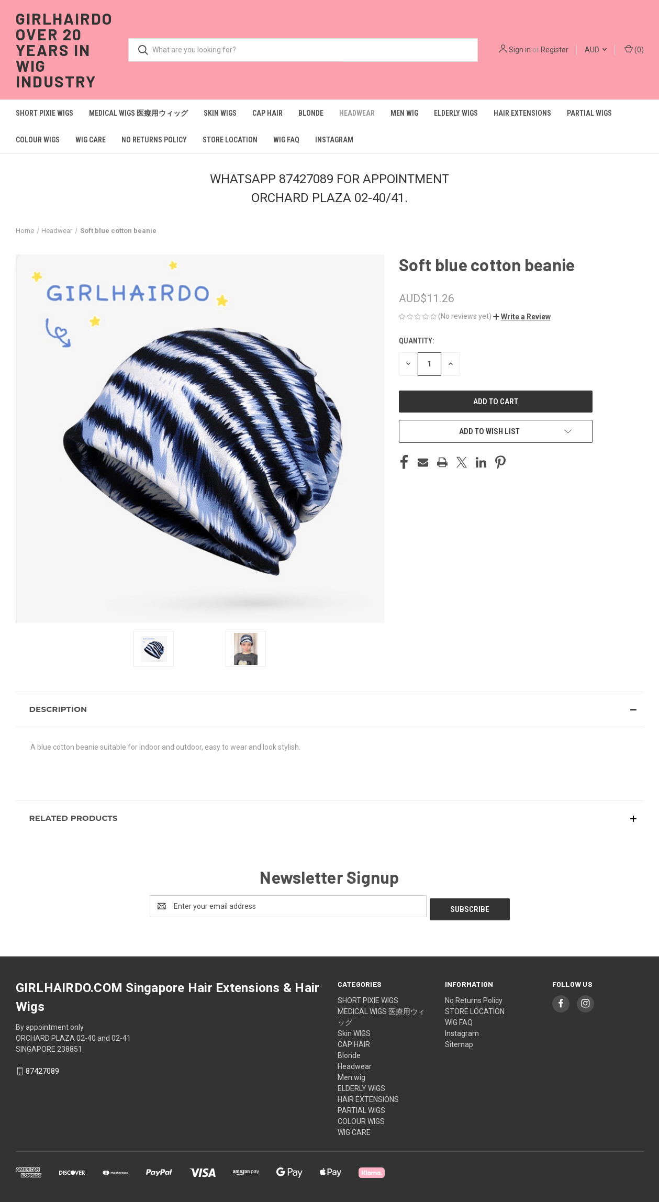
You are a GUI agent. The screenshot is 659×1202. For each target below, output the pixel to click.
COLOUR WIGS (38, 140)
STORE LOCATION (230, 140)
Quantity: (416, 341)
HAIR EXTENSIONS (522, 113)
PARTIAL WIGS (589, 113)
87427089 (42, 1068)
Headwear (357, 113)
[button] (522, 317)
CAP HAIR (267, 113)
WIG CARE (90, 140)
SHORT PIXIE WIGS (44, 113)
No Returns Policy (154, 140)
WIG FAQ (286, 140)
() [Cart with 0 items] (634, 49)
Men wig (404, 113)
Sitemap (459, 1041)
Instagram (334, 140)
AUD (596, 50)
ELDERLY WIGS (456, 113)
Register (554, 50)
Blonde (310, 113)
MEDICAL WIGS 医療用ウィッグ (138, 113)
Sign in (520, 50)
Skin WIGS (220, 113)
